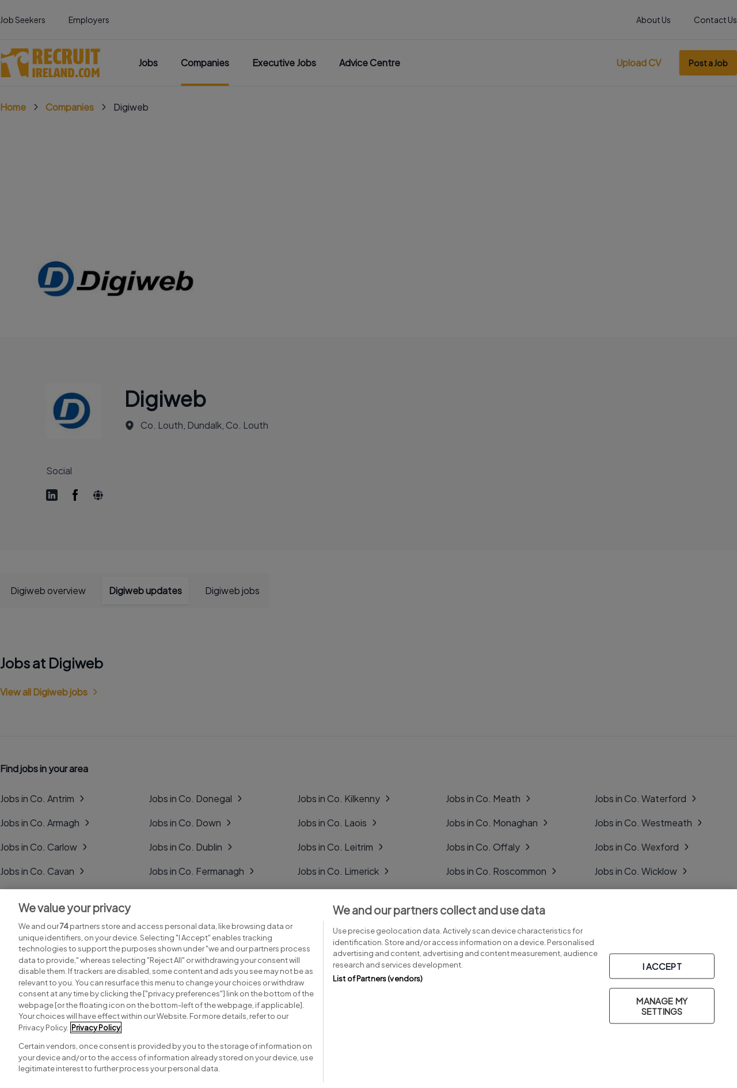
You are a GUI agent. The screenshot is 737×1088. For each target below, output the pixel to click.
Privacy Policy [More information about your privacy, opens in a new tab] (95, 1027)
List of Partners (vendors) (378, 978)
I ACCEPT (662, 965)
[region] (368, 988)
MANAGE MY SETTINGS (661, 1005)
